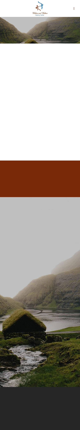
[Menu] (74, 8)
